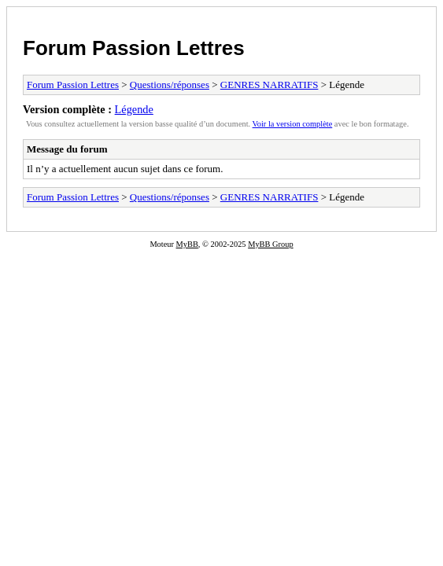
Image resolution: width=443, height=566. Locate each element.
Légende (134, 109)
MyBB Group (270, 244)
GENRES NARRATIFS (269, 84)
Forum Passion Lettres (134, 48)
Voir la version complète (293, 123)
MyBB (187, 244)
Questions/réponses (169, 84)
